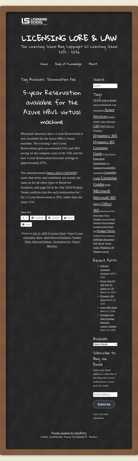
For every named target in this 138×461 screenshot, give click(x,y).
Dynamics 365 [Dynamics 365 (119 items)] (105, 135)
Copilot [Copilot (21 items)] (102, 122)
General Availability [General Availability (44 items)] (104, 167)
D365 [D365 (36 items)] (102, 126)
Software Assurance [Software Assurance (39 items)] (103, 239)
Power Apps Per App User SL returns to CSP (107, 285)
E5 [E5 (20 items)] (104, 154)
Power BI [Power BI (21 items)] (105, 219)
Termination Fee (62, 241)
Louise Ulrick (58, 233)
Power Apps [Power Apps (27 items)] (98, 215)
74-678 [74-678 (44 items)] (97, 100)
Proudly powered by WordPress (69, 433)
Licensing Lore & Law (69, 38)
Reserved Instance (42, 241)
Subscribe (104, 404)
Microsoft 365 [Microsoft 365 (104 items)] (104, 197)
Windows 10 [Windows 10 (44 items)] (107, 247)
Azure (40, 237)
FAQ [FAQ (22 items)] (108, 164)
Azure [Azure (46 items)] (113, 100)
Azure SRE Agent (108, 307)
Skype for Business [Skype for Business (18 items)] (108, 236)
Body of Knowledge (68, 64)
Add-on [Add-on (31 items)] (105, 100)
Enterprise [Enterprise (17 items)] (112, 154)
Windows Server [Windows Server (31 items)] (101, 251)
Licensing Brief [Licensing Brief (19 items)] (98, 173)
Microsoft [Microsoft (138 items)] (101, 191)
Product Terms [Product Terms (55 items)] (106, 231)
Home (44, 64)
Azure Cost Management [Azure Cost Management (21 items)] (102, 105)
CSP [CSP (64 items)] (96, 126)
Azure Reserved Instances (57, 237)
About (93, 64)
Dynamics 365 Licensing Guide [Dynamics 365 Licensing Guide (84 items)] (103, 148)
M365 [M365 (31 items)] (108, 185)
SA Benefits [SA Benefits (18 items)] (97, 236)
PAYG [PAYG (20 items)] (112, 211)
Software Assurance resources (105, 270)
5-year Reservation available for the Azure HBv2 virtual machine (52, 106)
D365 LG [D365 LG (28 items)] (110, 126)
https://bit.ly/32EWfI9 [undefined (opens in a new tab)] (61, 173)
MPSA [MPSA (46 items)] (97, 204)
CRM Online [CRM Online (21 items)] (110, 122)
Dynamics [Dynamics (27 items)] (97, 130)
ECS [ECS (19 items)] (106, 154)
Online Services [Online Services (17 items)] (105, 211)
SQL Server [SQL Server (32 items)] (98, 243)
